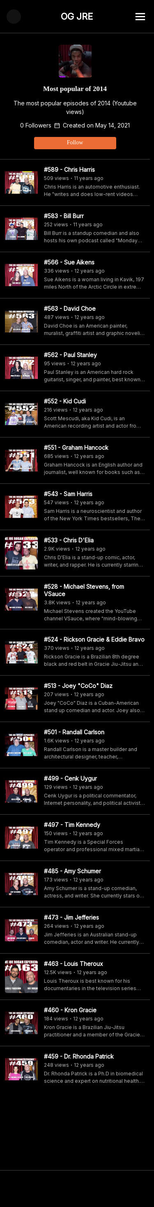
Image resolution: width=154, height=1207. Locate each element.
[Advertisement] (77, 1188)
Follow (75, 142)
